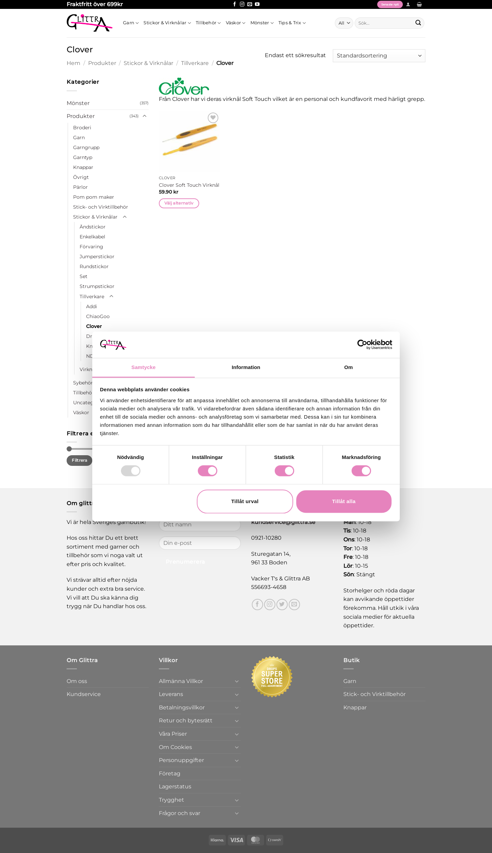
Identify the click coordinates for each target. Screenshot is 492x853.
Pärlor (80, 187)
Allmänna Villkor (181, 681)
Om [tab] (348, 367)
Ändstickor (93, 227)
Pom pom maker (93, 197)
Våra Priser (173, 734)
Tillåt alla (344, 501)
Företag (169, 773)
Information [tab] (246, 367)
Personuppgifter (181, 760)
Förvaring (91, 247)
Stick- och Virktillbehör (100, 207)
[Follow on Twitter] (282, 604)
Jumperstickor (97, 256)
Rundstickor (94, 266)
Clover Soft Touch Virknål (189, 185)
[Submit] (418, 23)
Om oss (77, 681)
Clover (94, 326)
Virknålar (90, 369)
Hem (73, 63)
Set (83, 276)
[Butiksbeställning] (379, 56)
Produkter (102, 63)
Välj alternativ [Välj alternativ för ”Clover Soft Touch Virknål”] (179, 203)
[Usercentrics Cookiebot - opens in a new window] (362, 345)
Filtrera (79, 460)
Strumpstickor (97, 286)
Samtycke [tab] (144, 367)
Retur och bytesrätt (186, 720)
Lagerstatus (175, 786)
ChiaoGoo (98, 316)
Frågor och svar (179, 813)
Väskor (236, 23)
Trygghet (171, 800)
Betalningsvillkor (182, 707)
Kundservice (84, 694)
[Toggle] (144, 116)
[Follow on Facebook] (234, 4)
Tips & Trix (292, 23)
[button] (408, 4)
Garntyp (82, 157)
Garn (131, 23)
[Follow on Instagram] (242, 4)
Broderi (82, 127)
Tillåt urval (245, 501)
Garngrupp (86, 147)
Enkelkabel (92, 237)
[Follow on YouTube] (257, 4)
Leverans (171, 694)
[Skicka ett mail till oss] (249, 4)
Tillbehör (208, 23)
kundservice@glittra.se (283, 522)
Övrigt (81, 177)
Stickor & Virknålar (167, 23)
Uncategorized (90, 402)
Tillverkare (195, 63)
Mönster (262, 23)
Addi (91, 306)
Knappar (83, 167)
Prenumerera (185, 562)
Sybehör (83, 383)
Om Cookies (175, 747)
